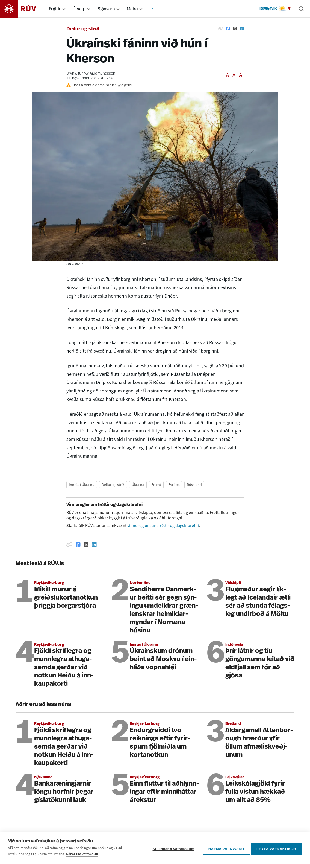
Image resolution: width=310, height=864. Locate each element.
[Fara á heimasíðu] (23, 9)
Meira (132, 9)
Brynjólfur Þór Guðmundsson (90, 74)
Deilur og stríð (82, 29)
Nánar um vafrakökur (82, 855)
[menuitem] (64, 9)
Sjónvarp (106, 9)
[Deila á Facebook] (228, 28)
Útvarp (79, 9)
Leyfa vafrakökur (276, 850)
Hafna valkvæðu (224, 850)
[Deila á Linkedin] (242, 28)
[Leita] (301, 8)
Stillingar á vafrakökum (172, 850)
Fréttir (55, 9)
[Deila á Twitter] (235, 28)
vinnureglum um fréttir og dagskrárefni (163, 525)
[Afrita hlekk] (220, 28)
